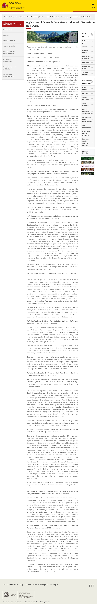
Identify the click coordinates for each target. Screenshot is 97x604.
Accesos (84, 47)
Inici (4, 584)
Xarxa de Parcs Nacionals (54, 17)
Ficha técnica (7, 30)
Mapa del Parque (85, 52)
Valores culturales (9, 46)
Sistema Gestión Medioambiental (8, 75)
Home (6, 17)
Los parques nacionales (72, 17)
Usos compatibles (86, 126)
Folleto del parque (85, 42)
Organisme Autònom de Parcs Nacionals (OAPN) (27, 17)
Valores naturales (9, 41)
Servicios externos (85, 73)
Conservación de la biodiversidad (87, 119)
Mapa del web (25, 584)
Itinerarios (85, 62)
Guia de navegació (40, 584)
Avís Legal (54, 584)
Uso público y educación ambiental (11, 68)
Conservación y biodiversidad (8, 60)
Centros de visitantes (85, 58)
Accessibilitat (12, 584)
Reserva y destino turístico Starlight (85, 142)
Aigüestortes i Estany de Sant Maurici (11, 24)
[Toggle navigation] (92, 5)
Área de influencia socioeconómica (9, 53)
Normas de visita (86, 67)
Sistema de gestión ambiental (86, 133)
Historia (6, 35)
